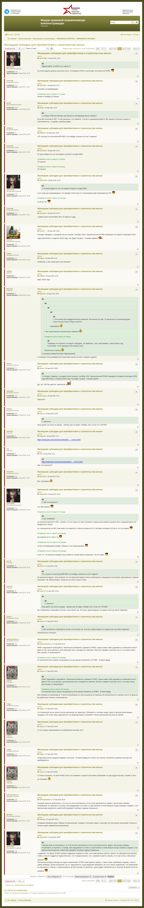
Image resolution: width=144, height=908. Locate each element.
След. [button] (138, 48)
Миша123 (10, 289)
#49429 (39, 564)
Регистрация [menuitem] (127, 34)
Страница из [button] (98, 48)
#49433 (39, 669)
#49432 (39, 642)
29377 (17, 107)
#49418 (39, 229)
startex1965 (10, 67)
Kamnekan (10, 80)
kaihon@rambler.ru (13, 639)
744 (8, 449)
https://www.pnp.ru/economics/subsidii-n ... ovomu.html (58, 440)
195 (16, 644)
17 (15, 133)
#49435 (39, 724)
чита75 (9, 561)
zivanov (9, 363)
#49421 (39, 292)
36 (15, 566)
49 (15, 436)
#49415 (39, 148)
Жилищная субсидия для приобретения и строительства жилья (44, 44)
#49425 (39, 434)
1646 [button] (110, 49)
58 (15, 591)
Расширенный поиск (137, 22)
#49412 (39, 83)
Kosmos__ (10, 240)
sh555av (9, 271)
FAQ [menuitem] (18, 34)
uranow (9, 680)
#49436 (39, 752)
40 (15, 453)
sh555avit (10, 128)
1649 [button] (124, 49)
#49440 (39, 835)
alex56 (9, 103)
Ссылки (10, 34)
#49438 (39, 797)
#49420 (39, 274)
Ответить (9, 48)
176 (16, 368)
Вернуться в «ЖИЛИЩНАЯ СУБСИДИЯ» (20, 885)
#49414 (39, 131)
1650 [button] (128, 49)
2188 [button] (135, 49)
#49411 (39, 56)
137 (16, 258)
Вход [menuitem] (137, 34)
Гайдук (9, 253)
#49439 (39, 817)
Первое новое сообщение (72, 49)
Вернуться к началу (138, 76)
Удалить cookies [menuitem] (112, 900)
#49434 (39, 707)
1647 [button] (115, 49)
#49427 (39, 474)
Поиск (133, 22)
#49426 (39, 452)
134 (16, 85)
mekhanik (10, 431)
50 (15, 685)
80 (15, 293)
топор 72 (9, 586)
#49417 (39, 211)
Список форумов (24, 900)
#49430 (39, 589)
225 (16, 819)
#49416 (39, 178)
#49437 (39, 770)
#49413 (39, 106)
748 (16, 71)
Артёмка (9, 814)
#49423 (39, 394)
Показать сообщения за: (45, 876)
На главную (12, 900)
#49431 (39, 619)
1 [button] (105, 49)
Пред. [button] (102, 48)
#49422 (39, 366)
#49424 (39, 411)
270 (16, 244)
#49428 (39, 492)
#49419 (39, 256)
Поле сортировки (76, 876)
